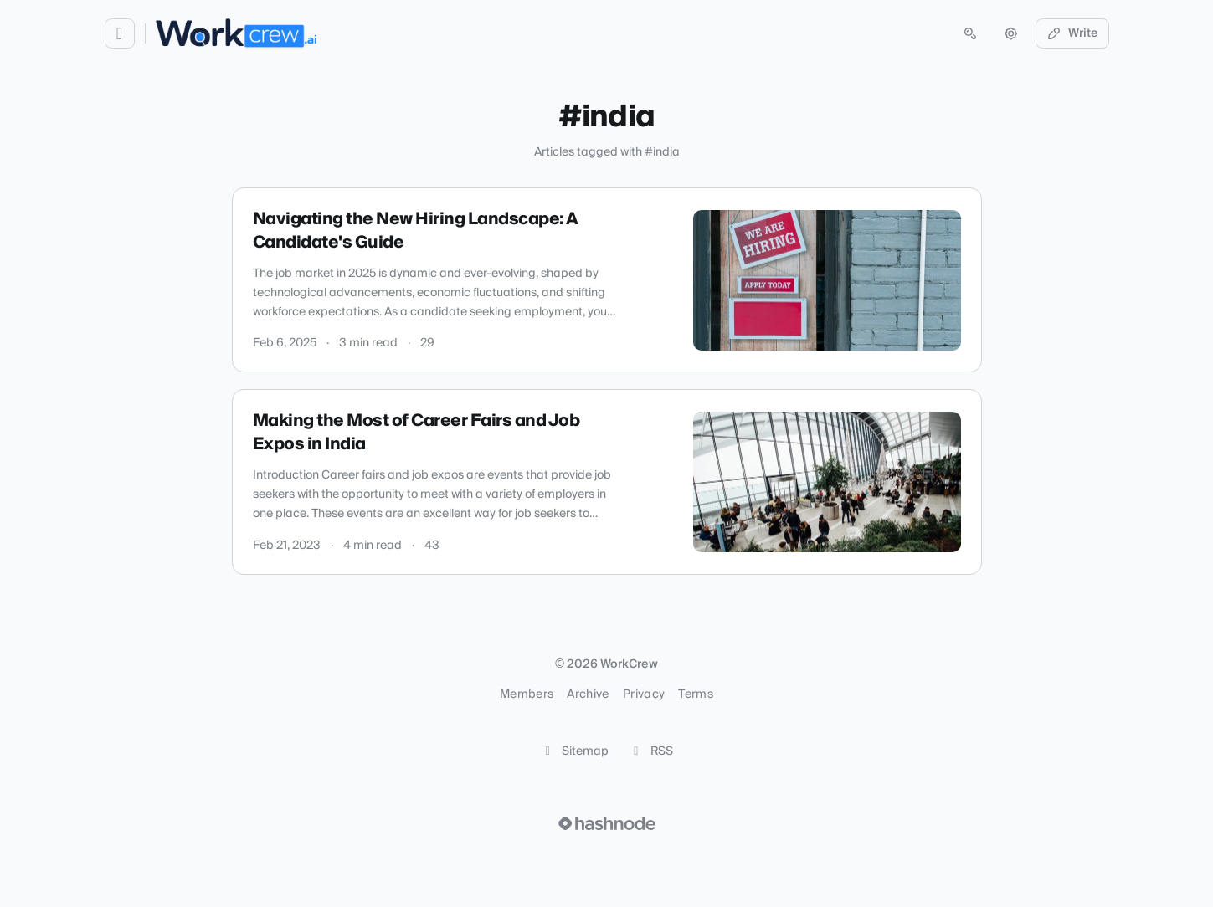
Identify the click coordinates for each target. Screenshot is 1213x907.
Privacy (644, 694)
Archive (588, 694)
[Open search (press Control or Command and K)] (970, 33)
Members (526, 694)
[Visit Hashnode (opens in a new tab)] (607, 823)
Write (1072, 33)
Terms (695, 694)
